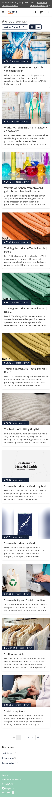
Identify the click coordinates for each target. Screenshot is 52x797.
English (8, 788)
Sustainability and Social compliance (25, 600)
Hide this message (39, 5)
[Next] (38, 737)
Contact (5, 775)
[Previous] (14, 737)
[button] (35, 12)
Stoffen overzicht (14, 654)
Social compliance (14, 711)
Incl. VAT (8, 783)
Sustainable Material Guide (20, 543)
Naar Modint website (12, 779)
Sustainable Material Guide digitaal (25, 486)
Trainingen (9, 753)
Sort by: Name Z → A (15, 26)
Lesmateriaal (10, 763)
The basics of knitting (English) (22, 429)
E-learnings (9, 758)
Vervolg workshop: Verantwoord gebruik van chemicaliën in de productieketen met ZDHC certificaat (26, 191)
